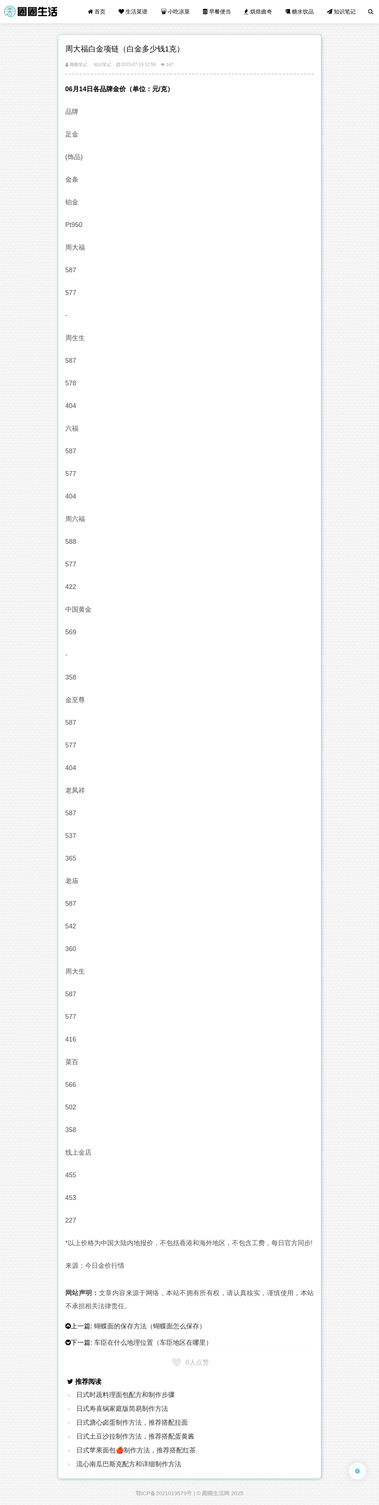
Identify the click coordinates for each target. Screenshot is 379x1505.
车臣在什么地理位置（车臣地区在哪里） (153, 1342)
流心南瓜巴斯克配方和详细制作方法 (128, 1464)
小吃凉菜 (175, 11)
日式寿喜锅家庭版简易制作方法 (122, 1408)
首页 (96, 11)
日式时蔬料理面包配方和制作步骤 (125, 1394)
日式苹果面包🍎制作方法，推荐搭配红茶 (136, 1450)
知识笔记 (341, 11)
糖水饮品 (299, 11)
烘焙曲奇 (258, 11)
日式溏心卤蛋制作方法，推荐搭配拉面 (132, 1422)
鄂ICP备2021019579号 (164, 1493)
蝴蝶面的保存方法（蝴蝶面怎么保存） (150, 1326)
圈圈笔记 (76, 64)
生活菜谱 (133, 11)
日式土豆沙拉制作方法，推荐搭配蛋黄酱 (135, 1436)
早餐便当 (217, 11)
